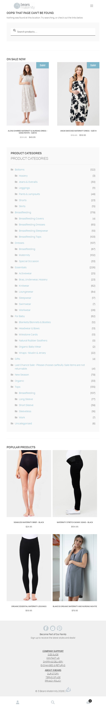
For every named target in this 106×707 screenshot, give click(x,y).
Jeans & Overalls (28, 181)
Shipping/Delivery (53, 661)
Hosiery (23, 175)
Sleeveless (25, 411)
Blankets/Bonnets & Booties (35, 322)
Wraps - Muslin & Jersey (32, 352)
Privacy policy (53, 680)
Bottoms (19, 169)
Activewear (25, 273)
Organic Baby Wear (30, 346)
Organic (19, 380)
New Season (22, 374)
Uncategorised (23, 423)
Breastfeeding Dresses (32, 224)
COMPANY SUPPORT (53, 650)
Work (22, 417)
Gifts (17, 358)
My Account (17, 702)
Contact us (53, 657)
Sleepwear (25, 297)
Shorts (22, 200)
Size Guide (53, 654)
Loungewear (26, 291)
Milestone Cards (28, 334)
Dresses (19, 242)
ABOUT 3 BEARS (53, 670)
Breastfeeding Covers (31, 218)
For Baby (20, 316)
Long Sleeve (26, 399)
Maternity (24, 255)
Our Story (53, 673)
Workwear (25, 310)
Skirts (22, 206)
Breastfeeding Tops (30, 236)
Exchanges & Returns (53, 665)
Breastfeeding (23, 212)
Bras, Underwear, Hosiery (33, 279)
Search (53, 702)
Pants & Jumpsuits (29, 194)
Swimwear (25, 304)
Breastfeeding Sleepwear (33, 230)
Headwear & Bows (29, 328)
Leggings (24, 187)
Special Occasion (29, 261)
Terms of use (53, 677)
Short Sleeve (26, 405)
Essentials (20, 267)
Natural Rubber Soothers (33, 340)
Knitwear (24, 285)
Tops (17, 386)
